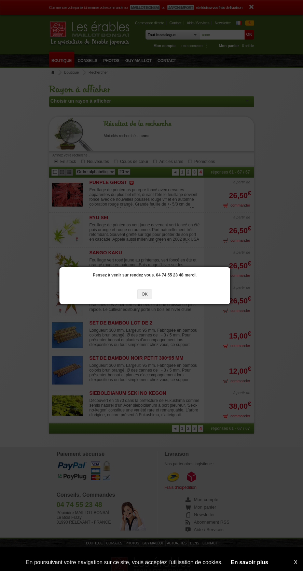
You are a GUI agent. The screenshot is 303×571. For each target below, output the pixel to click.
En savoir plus (249, 562)
